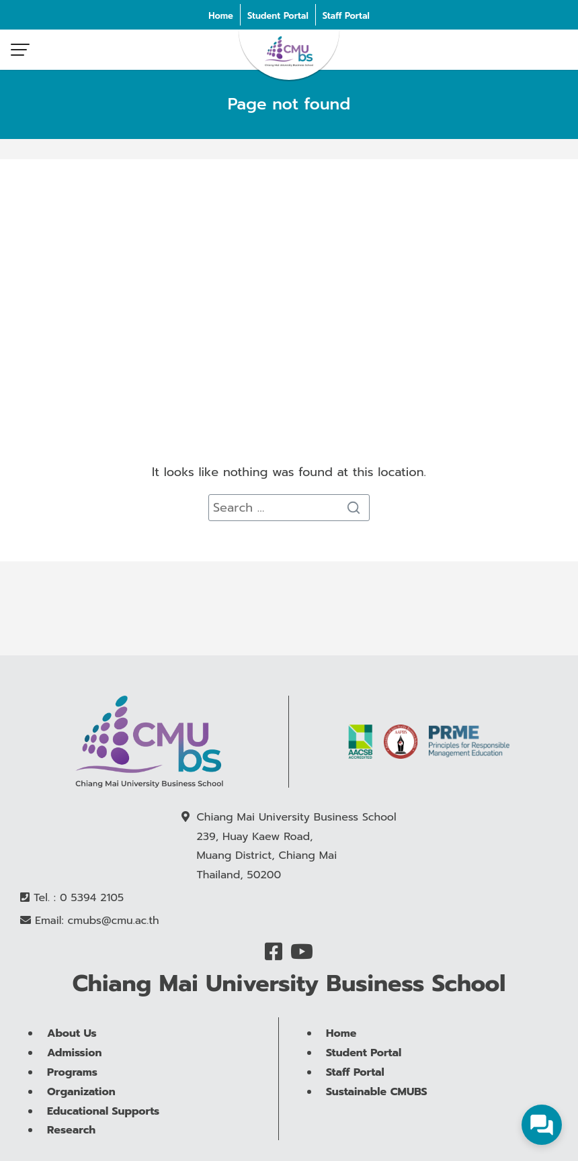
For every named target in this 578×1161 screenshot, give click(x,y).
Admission (74, 1082)
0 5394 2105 (92, 898)
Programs (72, 1102)
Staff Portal (346, 15)
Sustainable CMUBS (376, 1121)
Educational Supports (103, 1140)
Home (220, 15)
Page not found (289, 104)
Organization (81, 1121)
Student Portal (277, 15)
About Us (72, 1063)
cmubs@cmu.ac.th (113, 921)
